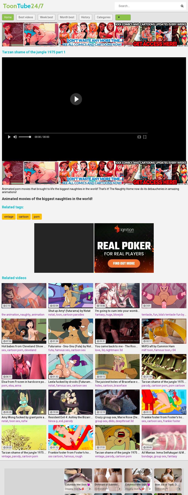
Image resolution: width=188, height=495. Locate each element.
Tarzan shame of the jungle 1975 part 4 (164, 381)
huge (109, 314)
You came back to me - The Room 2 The (117, 346)
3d (103, 350)
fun (155, 314)
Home (8, 17)
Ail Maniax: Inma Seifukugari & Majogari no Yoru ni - (164, 452)
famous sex (62, 350)
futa (51, 350)
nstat (51, 314)
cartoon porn (15, 350)
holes (98, 385)
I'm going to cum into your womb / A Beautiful (117, 310)
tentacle (147, 314)
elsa (11, 385)
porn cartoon (177, 385)
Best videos (26, 17)
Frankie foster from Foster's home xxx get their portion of (70, 452)
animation (38, 314)
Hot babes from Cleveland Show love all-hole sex (24, 346)
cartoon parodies (73, 314)
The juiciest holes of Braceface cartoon (117, 381)
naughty (25, 314)
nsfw (24, 421)
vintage (8, 216)
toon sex (14, 421)
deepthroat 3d (125, 421)
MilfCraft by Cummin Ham (158, 346)
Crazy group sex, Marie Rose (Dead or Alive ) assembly (117, 417)
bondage (147, 456)
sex (4, 350)
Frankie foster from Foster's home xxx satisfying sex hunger (164, 417)
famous (69, 456)
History (85, 17)
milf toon (147, 350)
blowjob (118, 314)
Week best (46, 17)
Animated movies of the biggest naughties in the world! (47, 199)
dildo (112, 421)
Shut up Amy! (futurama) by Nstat (69, 310)
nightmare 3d (114, 350)
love (97, 350)
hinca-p (53, 421)
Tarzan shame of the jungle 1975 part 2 (24, 452)
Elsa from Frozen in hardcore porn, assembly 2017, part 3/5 (24, 381)
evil (61, 421)
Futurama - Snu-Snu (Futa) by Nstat (70, 346)
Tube (13, 6)
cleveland (30, 350)
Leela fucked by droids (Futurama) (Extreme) (70, 381)
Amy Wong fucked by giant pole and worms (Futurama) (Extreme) (24, 417)
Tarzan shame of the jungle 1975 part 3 (117, 452)
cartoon (24, 216)
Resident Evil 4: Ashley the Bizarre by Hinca (70, 417)
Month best (67, 17)
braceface (120, 385)
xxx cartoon (55, 456)
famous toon (162, 350)
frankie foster (171, 421)
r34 (174, 350)
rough (78, 456)
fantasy (100, 314)
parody (146, 385)
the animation (10, 314)
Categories (104, 17)
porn (37, 216)
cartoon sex (78, 350)
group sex (101, 421)
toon (59, 314)
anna (18, 385)
